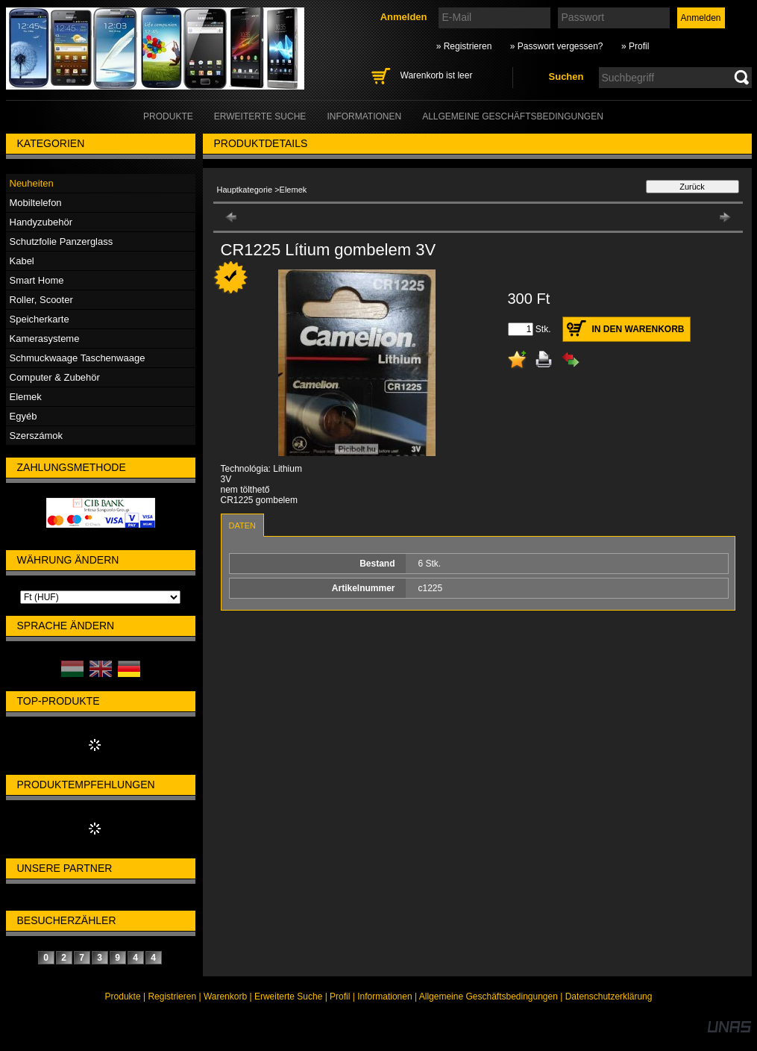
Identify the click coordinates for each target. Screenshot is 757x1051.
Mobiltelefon (36, 202)
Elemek (26, 396)
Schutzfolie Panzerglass (61, 241)
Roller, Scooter (41, 299)
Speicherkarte (39, 319)
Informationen (384, 996)
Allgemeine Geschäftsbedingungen (488, 996)
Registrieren (172, 996)
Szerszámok (36, 435)
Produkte (123, 996)
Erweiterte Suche (288, 996)
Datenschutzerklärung (609, 996)
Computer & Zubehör (55, 377)
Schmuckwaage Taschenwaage (77, 358)
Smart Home (37, 280)
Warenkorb (225, 996)
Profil (340, 996)
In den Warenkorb (638, 329)
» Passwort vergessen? (556, 46)
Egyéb (23, 416)
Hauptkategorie (245, 189)
